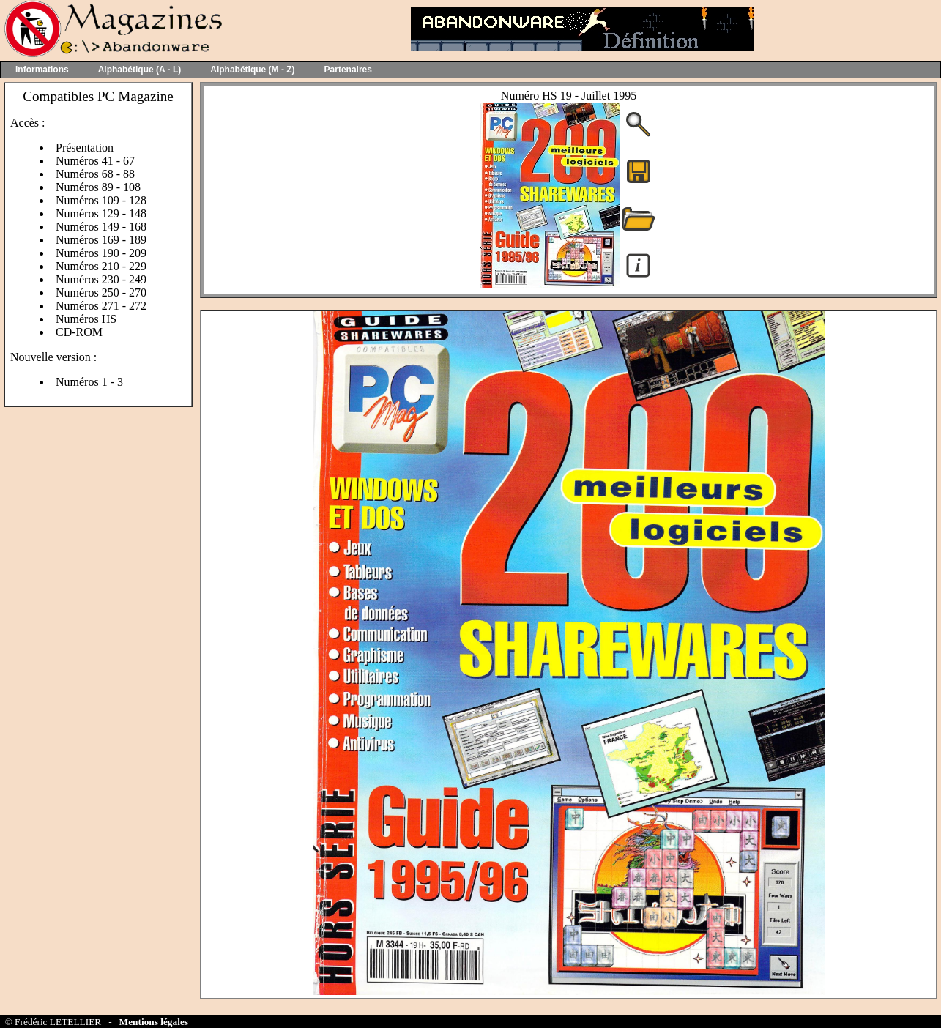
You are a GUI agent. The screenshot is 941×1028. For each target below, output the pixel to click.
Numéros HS (86, 319)
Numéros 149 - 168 (101, 226)
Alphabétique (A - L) (140, 69)
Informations (42, 69)
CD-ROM (79, 332)
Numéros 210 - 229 (101, 266)
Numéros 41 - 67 (95, 160)
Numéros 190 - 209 (101, 253)
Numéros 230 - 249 (101, 279)
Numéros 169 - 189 (101, 240)
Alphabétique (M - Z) (252, 69)
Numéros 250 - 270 (101, 292)
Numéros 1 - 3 (89, 382)
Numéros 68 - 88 (95, 174)
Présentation (85, 147)
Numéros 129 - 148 (101, 213)
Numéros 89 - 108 (98, 187)
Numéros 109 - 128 (101, 200)
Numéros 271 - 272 (101, 305)
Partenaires (348, 69)
